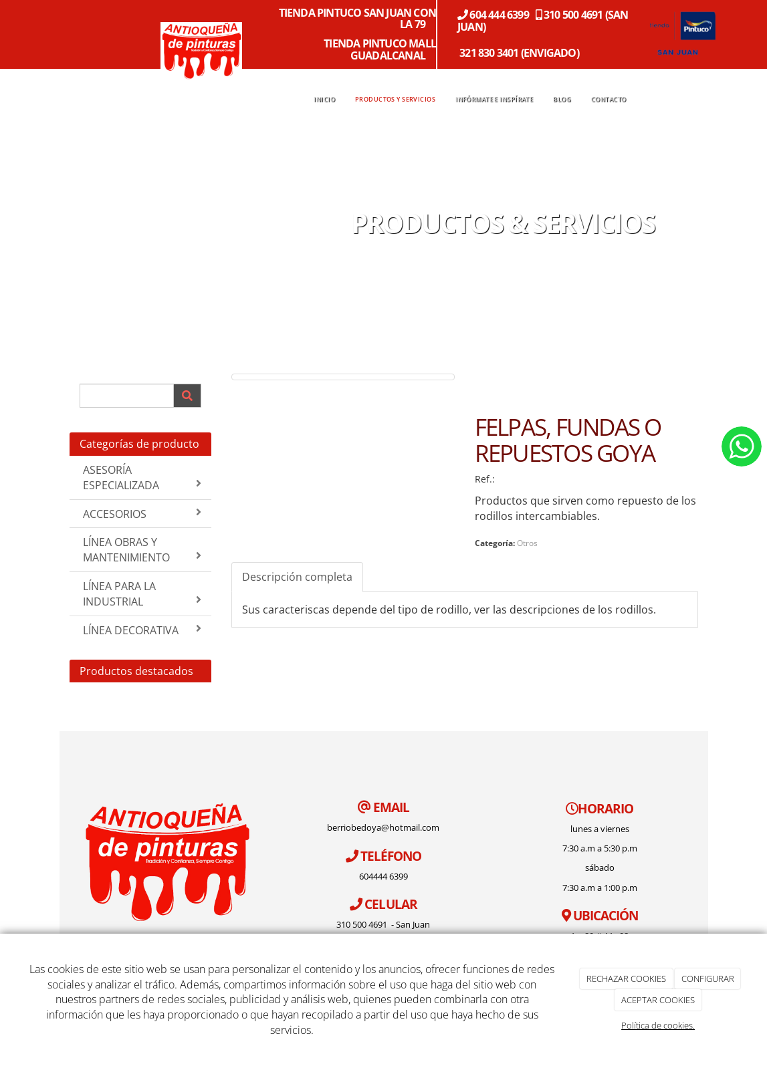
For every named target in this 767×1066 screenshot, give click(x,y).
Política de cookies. (658, 1025)
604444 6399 (383, 876)
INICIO (324, 100)
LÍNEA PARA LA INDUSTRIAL (142, 594)
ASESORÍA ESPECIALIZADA (142, 477)
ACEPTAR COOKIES (658, 1000)
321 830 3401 (488, 52)
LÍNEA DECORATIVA (142, 630)
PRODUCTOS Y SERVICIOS (395, 100)
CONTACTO (608, 100)
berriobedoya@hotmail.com (383, 827)
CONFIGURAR (707, 978)
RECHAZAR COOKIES (626, 978)
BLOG (562, 100)
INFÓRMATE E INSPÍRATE (494, 100)
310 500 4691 (362, 924)
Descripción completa (297, 576)
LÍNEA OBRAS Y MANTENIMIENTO (142, 550)
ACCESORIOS (142, 514)
